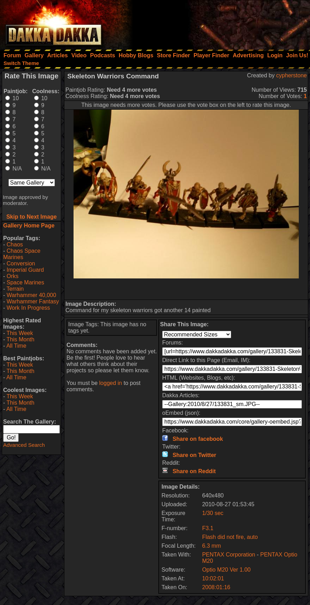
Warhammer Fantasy (33, 301)
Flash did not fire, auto (230, 537)
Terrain (15, 289)
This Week (19, 333)
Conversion (21, 263)
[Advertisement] (215, 22)
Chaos (15, 244)
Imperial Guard (25, 270)
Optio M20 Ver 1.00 (226, 570)
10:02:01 (213, 578)
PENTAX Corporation (228, 555)
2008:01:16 (216, 587)
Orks (13, 276)
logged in (110, 383)
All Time (16, 346)
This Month (20, 339)
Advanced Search (24, 445)
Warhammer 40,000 (31, 295)
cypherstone (291, 75)
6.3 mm (211, 546)
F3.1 (207, 528)
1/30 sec (212, 513)
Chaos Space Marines (21, 254)
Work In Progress (28, 308)
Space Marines (25, 282)
